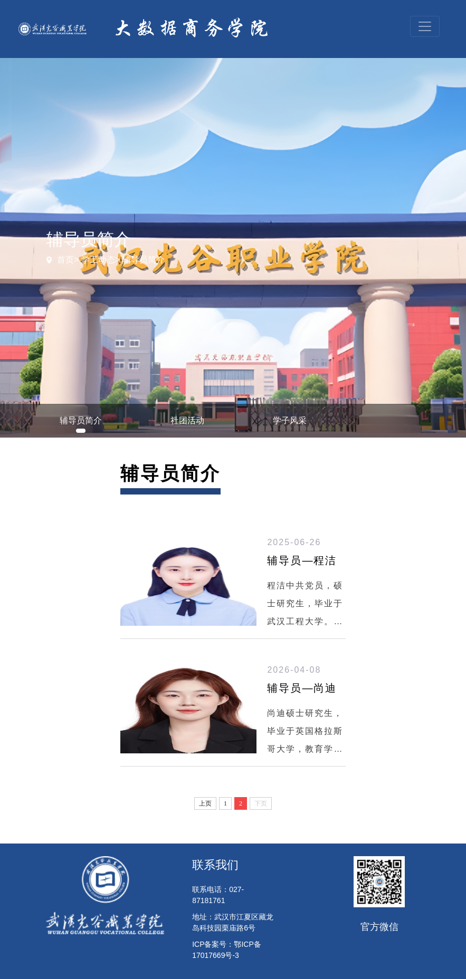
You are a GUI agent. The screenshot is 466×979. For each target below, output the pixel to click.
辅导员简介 (81, 420)
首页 (65, 259)
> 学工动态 (94, 259)
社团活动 (187, 420)
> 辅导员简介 (140, 259)
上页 (205, 803)
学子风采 (290, 420)
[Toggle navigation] (425, 26)
